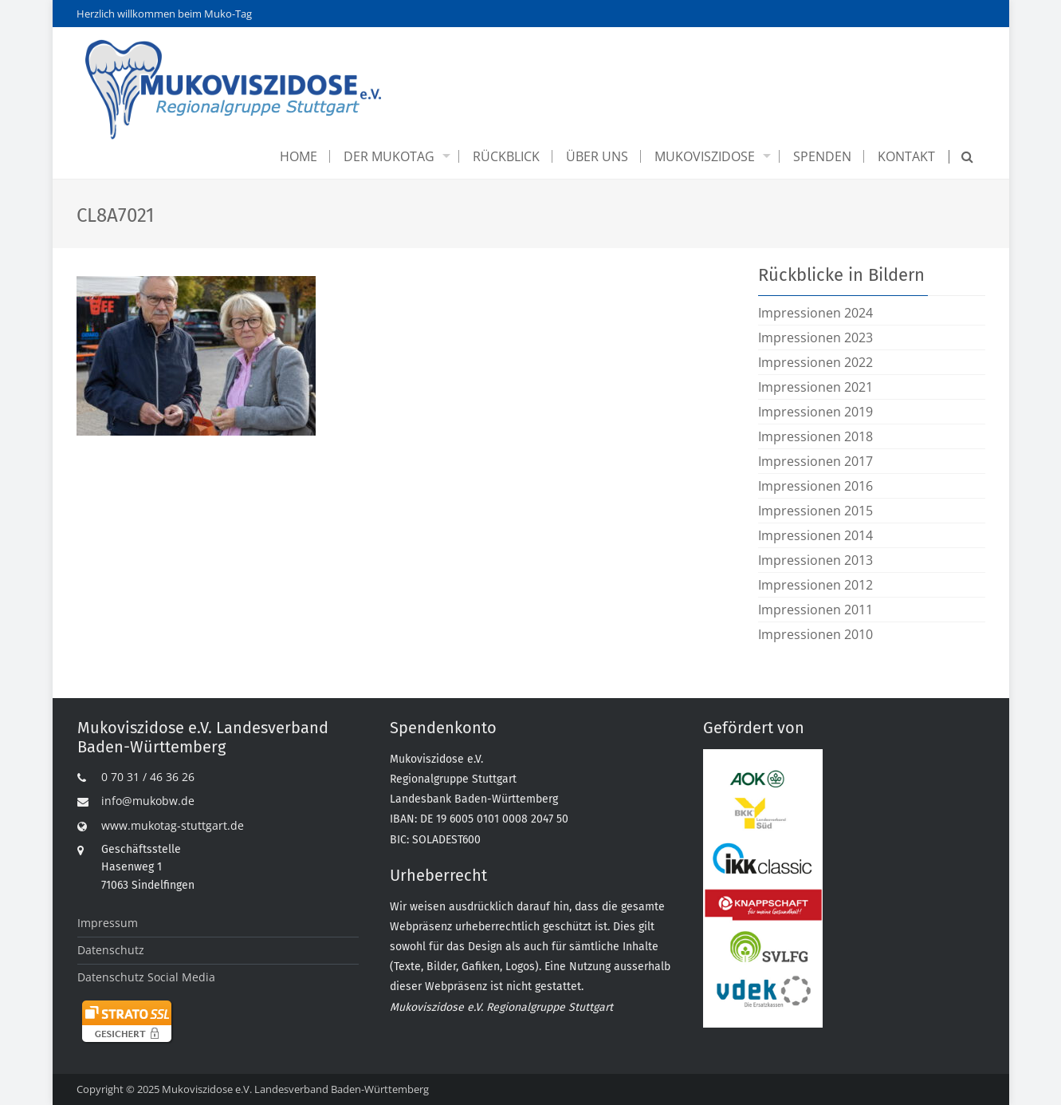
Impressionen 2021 (815, 387)
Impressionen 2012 (815, 585)
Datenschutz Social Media (146, 977)
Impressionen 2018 (815, 436)
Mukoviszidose (704, 156)
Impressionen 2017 (815, 461)
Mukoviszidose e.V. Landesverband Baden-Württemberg (295, 1089)
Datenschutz (110, 949)
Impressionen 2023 (815, 337)
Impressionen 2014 (815, 535)
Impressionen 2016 (815, 486)
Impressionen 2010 (815, 634)
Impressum (107, 922)
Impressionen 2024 (815, 313)
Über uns (597, 156)
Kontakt (906, 156)
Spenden (822, 156)
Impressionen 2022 (815, 362)
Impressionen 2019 (815, 411)
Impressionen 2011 (815, 609)
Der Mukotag (389, 156)
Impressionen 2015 (815, 510)
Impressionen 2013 (815, 560)
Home (298, 156)
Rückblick (506, 156)
